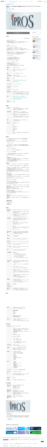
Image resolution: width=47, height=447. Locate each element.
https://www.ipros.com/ (16, 227)
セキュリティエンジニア (35, 44)
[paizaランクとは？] (40, 32)
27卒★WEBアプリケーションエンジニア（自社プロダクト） (37, 55)
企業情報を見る (10, 416)
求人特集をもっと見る (38, 432)
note (22, 444)
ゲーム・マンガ (24, 1)
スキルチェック (14, 442)
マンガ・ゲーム (19, 442)
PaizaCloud (29, 444)
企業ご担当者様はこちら (40, 1)
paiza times (18, 444)
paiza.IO (26, 444)
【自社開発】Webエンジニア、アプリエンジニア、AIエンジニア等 (37, 39)
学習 (10, 442)
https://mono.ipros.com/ (16, 222)
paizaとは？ (31, 1)
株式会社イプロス (8, 11)
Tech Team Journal (12, 444)
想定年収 (15, 76)
